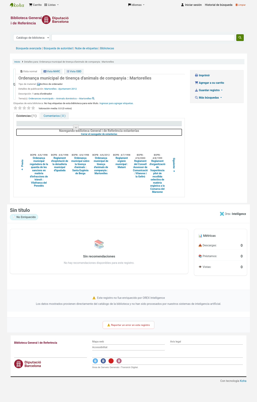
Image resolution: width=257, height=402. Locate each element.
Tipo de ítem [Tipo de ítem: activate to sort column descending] (26, 125)
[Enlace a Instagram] (119, 379)
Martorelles (50, 88)
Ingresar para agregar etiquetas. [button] (116, 103)
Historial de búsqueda (218, 5)
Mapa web (98, 360)
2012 (74, 88)
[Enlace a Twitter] (95, 379)
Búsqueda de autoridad (58, 48)
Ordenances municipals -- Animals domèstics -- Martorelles (59, 98)
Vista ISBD (74, 71)
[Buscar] (240, 37)
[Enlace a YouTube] (111, 379)
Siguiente (174, 184)
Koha (243, 399)
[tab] (54, 116)
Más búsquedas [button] (207, 97)
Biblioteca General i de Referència (19, 4)
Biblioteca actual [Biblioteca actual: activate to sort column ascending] (61, 125)
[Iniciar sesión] (191, 4)
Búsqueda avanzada (28, 48)
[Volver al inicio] (246, 391)
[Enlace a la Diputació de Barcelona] (128, 19)
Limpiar (241, 5)
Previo (22, 184)
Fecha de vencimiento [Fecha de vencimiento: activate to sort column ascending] (163, 125)
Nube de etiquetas (86, 48)
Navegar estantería (96, 136)
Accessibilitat (99, 366)
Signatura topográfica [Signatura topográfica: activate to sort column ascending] (97, 125)
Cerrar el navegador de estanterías (118, 152)
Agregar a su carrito (209, 82)
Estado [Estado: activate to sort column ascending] (122, 125)
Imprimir (202, 75)
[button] (35, 4)
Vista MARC (52, 71)
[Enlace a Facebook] (103, 379)
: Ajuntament (64, 88)
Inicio (17, 61)
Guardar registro (208, 90)
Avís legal (175, 360)
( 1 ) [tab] (26, 116)
